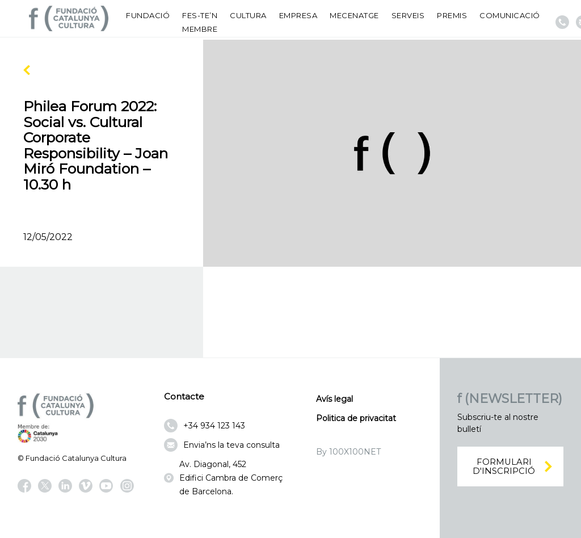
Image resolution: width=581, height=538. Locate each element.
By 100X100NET (348, 452)
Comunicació (509, 15)
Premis (452, 15)
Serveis (408, 15)
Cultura (248, 15)
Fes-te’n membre (199, 22)
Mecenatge (354, 15)
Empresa (298, 15)
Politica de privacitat (356, 418)
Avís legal (334, 399)
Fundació (148, 15)
